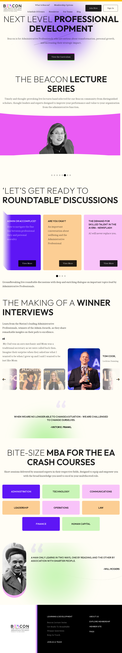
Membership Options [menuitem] (63, 5)
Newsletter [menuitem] (54, 12)
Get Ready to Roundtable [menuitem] (58, 626)
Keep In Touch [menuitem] (53, 634)
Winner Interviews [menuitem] (55, 630)
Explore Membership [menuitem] (99, 621)
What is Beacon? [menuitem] (42, 5)
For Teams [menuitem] (67, 12)
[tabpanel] (21, 239)
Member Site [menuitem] (95, 626)
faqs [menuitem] (91, 631)
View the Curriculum (61, 57)
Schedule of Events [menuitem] (36, 12)
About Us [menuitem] (94, 616)
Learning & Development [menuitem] (59, 616)
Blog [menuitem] (79, 12)
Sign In (110, 8)
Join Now (93, 8)
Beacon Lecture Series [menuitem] (57, 622)
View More (27, 263)
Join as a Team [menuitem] (54, 641)
